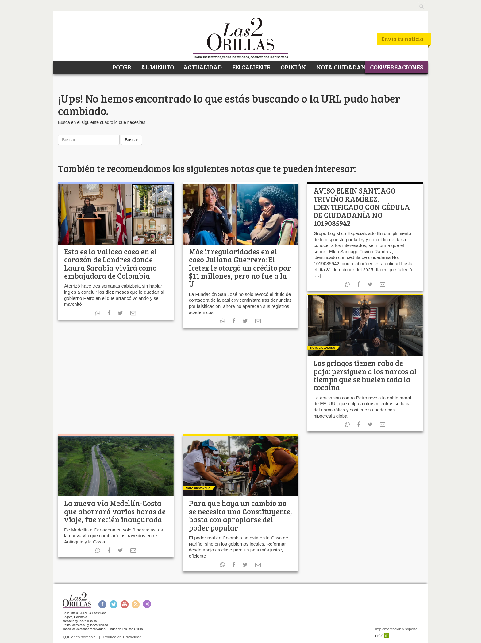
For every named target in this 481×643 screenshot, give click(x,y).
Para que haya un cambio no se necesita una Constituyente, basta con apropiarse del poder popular (240, 515)
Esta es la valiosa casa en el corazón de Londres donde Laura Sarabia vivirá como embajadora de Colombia (110, 263)
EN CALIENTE (250, 67)
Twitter (113, 604)
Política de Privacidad (122, 637)
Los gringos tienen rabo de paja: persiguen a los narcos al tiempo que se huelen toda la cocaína (365, 375)
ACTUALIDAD (202, 67)
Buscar (131, 139)
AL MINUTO (157, 67)
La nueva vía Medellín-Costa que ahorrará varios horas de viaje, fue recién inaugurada (115, 511)
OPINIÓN (292, 67)
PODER (121, 67)
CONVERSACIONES (396, 67)
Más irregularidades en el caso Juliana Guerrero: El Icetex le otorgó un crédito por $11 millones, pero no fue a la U (240, 267)
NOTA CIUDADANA (342, 67)
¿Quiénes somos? (79, 637)
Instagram (147, 604)
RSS (136, 604)
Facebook (102, 604)
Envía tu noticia (402, 38)
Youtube (125, 604)
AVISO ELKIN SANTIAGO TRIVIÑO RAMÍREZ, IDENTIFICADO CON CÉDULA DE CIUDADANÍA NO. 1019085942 (362, 207)
